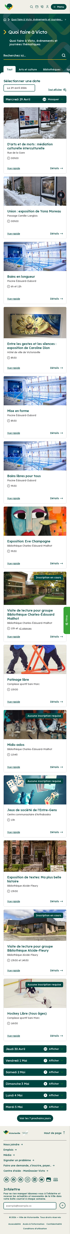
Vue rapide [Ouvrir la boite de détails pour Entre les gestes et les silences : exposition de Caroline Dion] (13, 367)
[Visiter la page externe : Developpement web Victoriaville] (56, 1180)
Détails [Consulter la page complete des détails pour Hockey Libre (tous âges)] (56, 1035)
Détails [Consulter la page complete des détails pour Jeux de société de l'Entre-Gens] (56, 832)
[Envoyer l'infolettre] (62, 1205)
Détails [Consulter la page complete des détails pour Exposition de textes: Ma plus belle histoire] (56, 901)
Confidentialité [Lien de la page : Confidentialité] (54, 1224)
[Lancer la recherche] (63, 56)
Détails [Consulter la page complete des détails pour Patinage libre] (56, 701)
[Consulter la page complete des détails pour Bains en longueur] (35, 283)
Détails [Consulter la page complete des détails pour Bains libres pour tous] (56, 498)
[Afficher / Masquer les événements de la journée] (56, 99)
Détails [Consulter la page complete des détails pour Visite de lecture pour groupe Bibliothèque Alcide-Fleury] (56, 970)
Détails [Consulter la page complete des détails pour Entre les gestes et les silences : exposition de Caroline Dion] (56, 367)
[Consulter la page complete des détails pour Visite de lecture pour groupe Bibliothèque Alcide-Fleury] (35, 954)
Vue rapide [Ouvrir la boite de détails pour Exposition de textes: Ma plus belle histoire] (13, 901)
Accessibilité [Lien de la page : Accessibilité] (14, 1224)
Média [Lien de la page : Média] (9, 1155)
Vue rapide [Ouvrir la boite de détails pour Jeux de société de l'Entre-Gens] (13, 832)
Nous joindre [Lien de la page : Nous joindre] (13, 1144)
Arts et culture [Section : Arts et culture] (28, 69)
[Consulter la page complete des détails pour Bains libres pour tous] (35, 482)
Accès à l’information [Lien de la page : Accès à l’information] (33, 1224)
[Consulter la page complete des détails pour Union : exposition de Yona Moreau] (35, 217)
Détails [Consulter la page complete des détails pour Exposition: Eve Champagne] (56, 563)
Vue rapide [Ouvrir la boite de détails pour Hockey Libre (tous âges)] (13, 1035)
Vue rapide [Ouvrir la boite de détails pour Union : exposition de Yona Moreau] (13, 233)
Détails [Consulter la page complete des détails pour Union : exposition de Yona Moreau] (56, 233)
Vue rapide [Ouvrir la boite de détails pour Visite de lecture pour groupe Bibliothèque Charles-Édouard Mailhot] (13, 636)
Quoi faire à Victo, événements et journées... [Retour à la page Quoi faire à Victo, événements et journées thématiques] (37, 19)
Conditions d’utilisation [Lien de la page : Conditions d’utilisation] (35, 1228)
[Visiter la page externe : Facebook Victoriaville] (6, 1180)
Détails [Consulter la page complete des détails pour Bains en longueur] (56, 298)
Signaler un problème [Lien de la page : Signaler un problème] (19, 1160)
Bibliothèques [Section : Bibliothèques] (51, 69)
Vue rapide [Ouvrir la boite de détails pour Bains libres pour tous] (13, 498)
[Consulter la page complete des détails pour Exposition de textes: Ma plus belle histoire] (35, 885)
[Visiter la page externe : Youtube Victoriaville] (42, 1180)
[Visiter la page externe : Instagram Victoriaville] (28, 1180)
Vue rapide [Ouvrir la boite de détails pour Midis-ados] (13, 767)
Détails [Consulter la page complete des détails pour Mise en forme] (56, 433)
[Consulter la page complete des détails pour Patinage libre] (35, 686)
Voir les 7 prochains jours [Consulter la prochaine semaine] (35, 1118)
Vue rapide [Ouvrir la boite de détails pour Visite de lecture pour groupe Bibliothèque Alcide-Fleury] (13, 970)
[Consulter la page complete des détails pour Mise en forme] (35, 417)
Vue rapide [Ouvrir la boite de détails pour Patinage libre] (13, 701)
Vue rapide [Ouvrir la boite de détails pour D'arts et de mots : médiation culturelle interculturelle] (13, 168)
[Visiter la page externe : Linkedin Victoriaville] (35, 1180)
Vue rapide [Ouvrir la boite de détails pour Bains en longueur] (13, 298)
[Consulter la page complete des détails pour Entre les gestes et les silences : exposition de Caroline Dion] (35, 352)
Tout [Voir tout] (9, 69)
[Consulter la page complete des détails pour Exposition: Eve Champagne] (35, 547)
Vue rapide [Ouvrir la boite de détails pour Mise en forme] (13, 433)
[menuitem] (8, 7)
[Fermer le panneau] (66, 620)
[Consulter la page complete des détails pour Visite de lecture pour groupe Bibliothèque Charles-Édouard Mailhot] (35, 620)
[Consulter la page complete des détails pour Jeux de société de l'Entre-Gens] (35, 816)
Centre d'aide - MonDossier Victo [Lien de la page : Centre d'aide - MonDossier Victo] (26, 1170)
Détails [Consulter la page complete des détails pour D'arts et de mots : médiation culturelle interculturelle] (56, 168)
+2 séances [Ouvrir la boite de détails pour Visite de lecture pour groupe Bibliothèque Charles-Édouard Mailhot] (25, 628)
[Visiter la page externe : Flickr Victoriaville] (49, 1180)
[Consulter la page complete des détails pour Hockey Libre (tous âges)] (35, 1019)
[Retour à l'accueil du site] (6, 19)
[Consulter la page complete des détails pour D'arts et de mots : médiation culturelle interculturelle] (35, 152)
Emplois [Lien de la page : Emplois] (10, 1149)
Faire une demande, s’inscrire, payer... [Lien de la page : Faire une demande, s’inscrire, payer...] (29, 1165)
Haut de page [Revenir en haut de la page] (54, 1133)
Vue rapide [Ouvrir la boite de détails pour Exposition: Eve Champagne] (13, 563)
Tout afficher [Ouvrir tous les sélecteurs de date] (57, 89)
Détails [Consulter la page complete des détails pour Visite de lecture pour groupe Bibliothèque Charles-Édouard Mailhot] (56, 636)
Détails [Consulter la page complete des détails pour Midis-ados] (56, 767)
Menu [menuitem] (58, 6)
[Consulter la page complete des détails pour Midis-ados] (35, 751)
